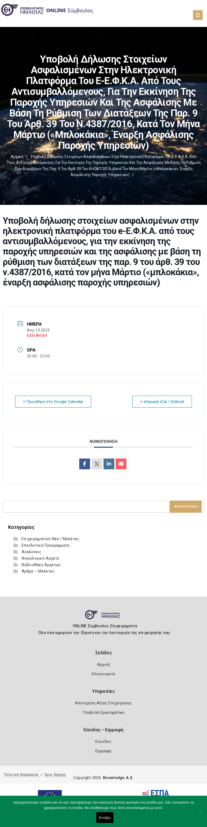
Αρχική (17, 156)
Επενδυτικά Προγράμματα (46, 545)
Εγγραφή (103, 751)
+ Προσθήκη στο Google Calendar (53, 401)
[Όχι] (200, 814)
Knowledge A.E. (118, 777)
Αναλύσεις (32, 551)
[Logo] (104, 617)
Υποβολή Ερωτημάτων (103, 712)
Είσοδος (103, 741)
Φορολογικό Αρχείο (40, 558)
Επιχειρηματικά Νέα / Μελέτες (50, 538)
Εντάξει (105, 818)
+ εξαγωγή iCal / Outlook (162, 401)
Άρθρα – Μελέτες (38, 571)
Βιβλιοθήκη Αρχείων (41, 564)
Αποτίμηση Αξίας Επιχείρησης (103, 703)
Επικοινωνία (103, 673)
